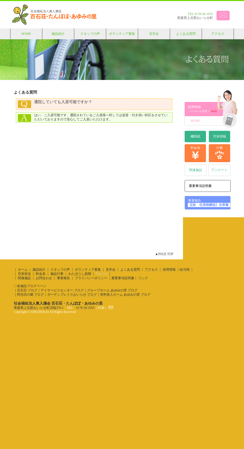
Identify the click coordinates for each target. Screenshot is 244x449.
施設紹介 (58, 33)
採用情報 (209, 109)
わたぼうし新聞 (80, 273)
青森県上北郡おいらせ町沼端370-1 (39, 307)
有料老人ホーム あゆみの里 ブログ (125, 294)
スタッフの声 (90, 33)
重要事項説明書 (122, 278)
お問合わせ (44, 278)
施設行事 (57, 273)
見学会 (154, 33)
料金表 (40, 273)
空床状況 (24, 273)
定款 (193, 204)
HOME (26, 33)
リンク (142, 278)
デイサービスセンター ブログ (62, 290)
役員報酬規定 (209, 204)
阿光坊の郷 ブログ (30, 294)
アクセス (217, 33)
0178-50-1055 (85, 307)
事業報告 (63, 278)
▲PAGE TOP (164, 254)
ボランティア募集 (122, 33)
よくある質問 (186, 33)
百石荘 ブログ (27, 290)
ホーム (22, 269)
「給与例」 (209, 121)
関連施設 (24, 278)
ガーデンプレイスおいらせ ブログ (72, 294)
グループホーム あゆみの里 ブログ (112, 290)
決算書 (224, 204)
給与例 (185, 269)
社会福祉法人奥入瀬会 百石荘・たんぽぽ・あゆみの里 (58, 303)
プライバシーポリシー (91, 278)
